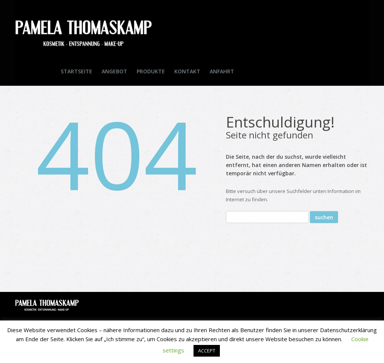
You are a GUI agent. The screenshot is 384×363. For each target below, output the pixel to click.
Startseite (76, 71)
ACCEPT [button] (206, 350)
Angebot (114, 71)
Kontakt (187, 71)
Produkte (151, 71)
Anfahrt (222, 71)
